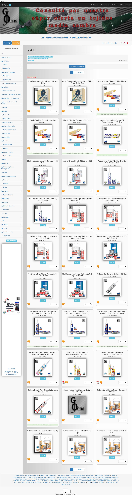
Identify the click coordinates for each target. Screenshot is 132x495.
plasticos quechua (11, 206)
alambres (11, 61)
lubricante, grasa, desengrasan (11, 168)
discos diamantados (11, 126)
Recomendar (105, 5)
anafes (11, 64)
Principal (7, 43)
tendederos (11, 235)
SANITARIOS (68, 482)
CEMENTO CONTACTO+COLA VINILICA (80, 477)
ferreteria (11, 141)
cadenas (11, 87)
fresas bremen (11, 144)
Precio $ (43, 107)
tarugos (11, 224)
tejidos (11, 228)
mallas (11, 172)
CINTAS (95, 477)
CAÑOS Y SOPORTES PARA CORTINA (34, 477)
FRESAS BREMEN (104, 479)
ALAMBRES (29, 475)
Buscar (16, 43)
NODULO (116, 481)
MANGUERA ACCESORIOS (88, 481)
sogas (11, 213)
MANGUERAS (102, 481)
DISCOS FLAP (74, 479)
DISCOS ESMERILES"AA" (61, 479)
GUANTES (113, 479)
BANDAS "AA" (44, 475)
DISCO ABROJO (19, 479)
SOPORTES (82, 482)
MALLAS (76, 481)
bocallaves (11, 76)
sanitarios (11, 209)
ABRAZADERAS (20, 475)
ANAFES (36, 475)
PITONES (46, 482)
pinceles (11, 191)
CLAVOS (101, 477)
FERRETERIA (93, 479)
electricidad (11, 137)
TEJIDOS (102, 482)
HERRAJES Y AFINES (19, 481)
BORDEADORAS (80, 475)
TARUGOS (95, 482)
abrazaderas (11, 57)
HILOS (39, 481)
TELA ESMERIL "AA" (112, 482)
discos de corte (11, 122)
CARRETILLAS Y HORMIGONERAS (57, 477)
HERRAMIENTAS (31, 481)
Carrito (6, 5)
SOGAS (75, 482)
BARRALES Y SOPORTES (57, 475)
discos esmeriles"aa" (11, 130)
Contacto (94, 5)
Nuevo (114, 5)
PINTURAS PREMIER (27, 482)
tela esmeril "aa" (11, 232)
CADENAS (107, 475)
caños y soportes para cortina (11, 95)
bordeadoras (11, 79)
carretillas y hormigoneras (11, 98)
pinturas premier (11, 195)
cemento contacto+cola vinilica (11, 102)
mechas (11, 183)
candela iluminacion (11, 91)
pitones (11, 202)
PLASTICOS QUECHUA (57, 482)
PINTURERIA (38, 482)
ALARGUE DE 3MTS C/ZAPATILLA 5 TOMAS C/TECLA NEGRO (11, 373)
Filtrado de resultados (77, 66)
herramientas (11, 156)
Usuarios (125, 43)
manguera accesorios (11, 176)
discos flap (11, 133)
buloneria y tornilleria (11, 83)
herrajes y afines (11, 152)
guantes (11, 148)
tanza (11, 221)
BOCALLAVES (70, 475)
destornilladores (11, 115)
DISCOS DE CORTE (31, 479)
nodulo (11, 187)
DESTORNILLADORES (111, 477)
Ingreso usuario (125, 5)
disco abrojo (11, 118)
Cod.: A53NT (11, 369)
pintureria (11, 198)
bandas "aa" (11, 68)
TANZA (89, 482)
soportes (11, 217)
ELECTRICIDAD (83, 479)
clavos (11, 111)
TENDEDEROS (66, 484)
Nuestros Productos (110, 43)
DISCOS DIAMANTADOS (45, 479)
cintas (11, 107)
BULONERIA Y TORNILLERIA (94, 475)
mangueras (11, 180)
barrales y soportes (11, 72)
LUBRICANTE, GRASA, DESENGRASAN (61, 481)
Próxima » (80, 72)
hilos (11, 159)
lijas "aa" (11, 163)
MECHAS (109, 481)
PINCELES (17, 482)
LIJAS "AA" (45, 481)
